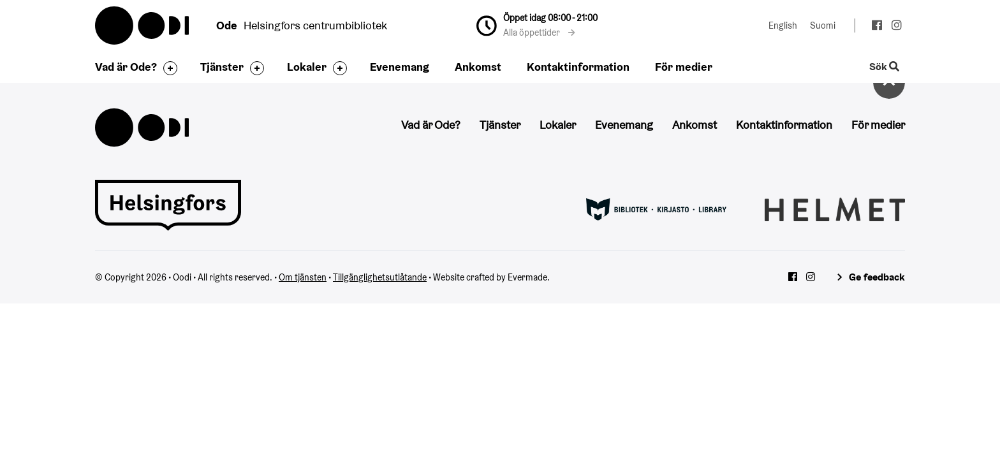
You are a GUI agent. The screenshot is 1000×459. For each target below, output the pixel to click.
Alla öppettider (539, 32)
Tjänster (222, 66)
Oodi (143, 25)
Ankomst (478, 66)
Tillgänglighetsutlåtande (380, 277)
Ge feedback (877, 277)
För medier (683, 66)
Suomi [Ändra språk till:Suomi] (822, 25)
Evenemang (399, 66)
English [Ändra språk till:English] (782, 25)
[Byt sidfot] (167, 68)
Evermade (527, 277)
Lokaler (307, 66)
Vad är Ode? (126, 66)
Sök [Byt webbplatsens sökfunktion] (884, 67)
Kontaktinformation (578, 66)
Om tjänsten (303, 277)
